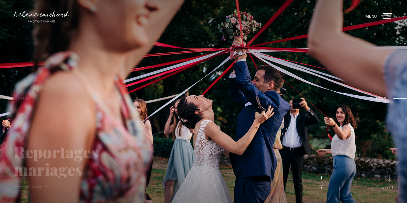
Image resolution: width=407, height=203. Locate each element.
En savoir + (36, 186)
